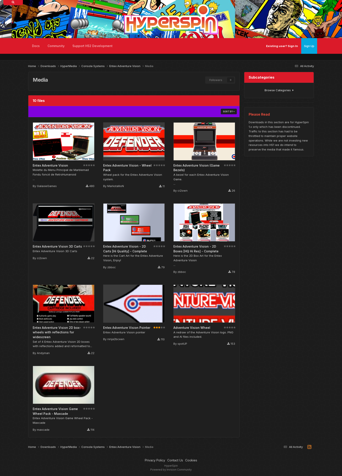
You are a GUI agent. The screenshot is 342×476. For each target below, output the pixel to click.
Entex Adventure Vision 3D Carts (57, 246)
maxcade (43, 429)
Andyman (43, 353)
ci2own (183, 190)
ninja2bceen (115, 339)
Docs (36, 46)
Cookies (191, 460)
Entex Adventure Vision (50, 165)
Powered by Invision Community (171, 469)
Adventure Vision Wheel (191, 327)
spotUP (182, 343)
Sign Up (309, 46)
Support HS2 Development (92, 46)
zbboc (111, 267)
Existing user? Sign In (282, 46)
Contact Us (175, 460)
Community (56, 46)
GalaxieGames (47, 186)
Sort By (229, 111)
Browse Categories (279, 90)
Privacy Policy (155, 460)
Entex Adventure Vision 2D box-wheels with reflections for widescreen (57, 332)
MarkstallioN (115, 186)
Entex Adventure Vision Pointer (126, 327)
